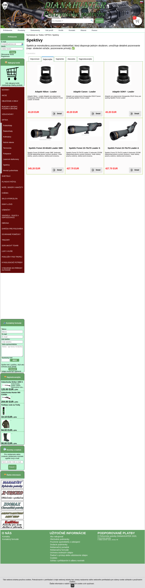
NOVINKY (5, 90)
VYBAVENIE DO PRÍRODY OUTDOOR (12, 269)
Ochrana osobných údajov (61, 555)
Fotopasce (7, 154)
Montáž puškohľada (10, 171)
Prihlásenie (7, 30)
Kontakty (6, 539)
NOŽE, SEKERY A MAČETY (12, 187)
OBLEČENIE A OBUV (10, 101)
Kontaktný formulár (10, 541)
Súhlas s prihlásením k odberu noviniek (67, 563)
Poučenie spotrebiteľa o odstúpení (65, 544)
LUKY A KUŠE (7, 251)
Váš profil (49, 30)
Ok (72, 586)
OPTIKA (5, 120)
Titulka (41, 35)
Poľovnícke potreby (104, 540)
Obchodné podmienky (59, 541)
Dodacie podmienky (58, 547)
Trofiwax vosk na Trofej (10, 407)
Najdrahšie (60, 59)
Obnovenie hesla (7, 54)
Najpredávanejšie (85, 59)
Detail (59, 114)
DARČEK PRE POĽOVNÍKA (12, 229)
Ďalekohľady (8, 131)
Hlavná (83, 30)
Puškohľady (7, 126)
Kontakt (72, 30)
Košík (61, 30)
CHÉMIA (5, 193)
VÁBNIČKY (6, 210)
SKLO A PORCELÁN (9, 199)
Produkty (21, 30)
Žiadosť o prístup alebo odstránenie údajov (69, 557)
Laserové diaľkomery (11, 159)
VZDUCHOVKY (8, 114)
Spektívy (6, 165)
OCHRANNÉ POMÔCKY (11, 234)
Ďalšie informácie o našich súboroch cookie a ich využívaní (72, 584)
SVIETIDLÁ (6, 176)
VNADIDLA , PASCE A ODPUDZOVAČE (10, 216)
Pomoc (94, 30)
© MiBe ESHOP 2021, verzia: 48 (108, 542)
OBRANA (5, 223)
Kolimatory (7, 137)
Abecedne (71, 59)
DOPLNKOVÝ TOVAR (10, 246)
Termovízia (7, 148)
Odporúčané (34, 59)
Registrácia (5, 56)
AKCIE (4, 95)
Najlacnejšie (47, 59)
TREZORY (6, 240)
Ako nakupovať (56, 539)
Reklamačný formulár (59, 552)
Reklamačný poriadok (59, 549)
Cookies (53, 560)
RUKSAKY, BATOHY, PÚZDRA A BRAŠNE (10, 108)
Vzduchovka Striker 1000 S (12, 384)
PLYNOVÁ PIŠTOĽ (9, 182)
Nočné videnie (8, 142)
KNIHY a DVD (7, 204)
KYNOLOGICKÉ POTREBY (12, 262)
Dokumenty (35, 30)
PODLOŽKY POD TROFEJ (12, 257)
